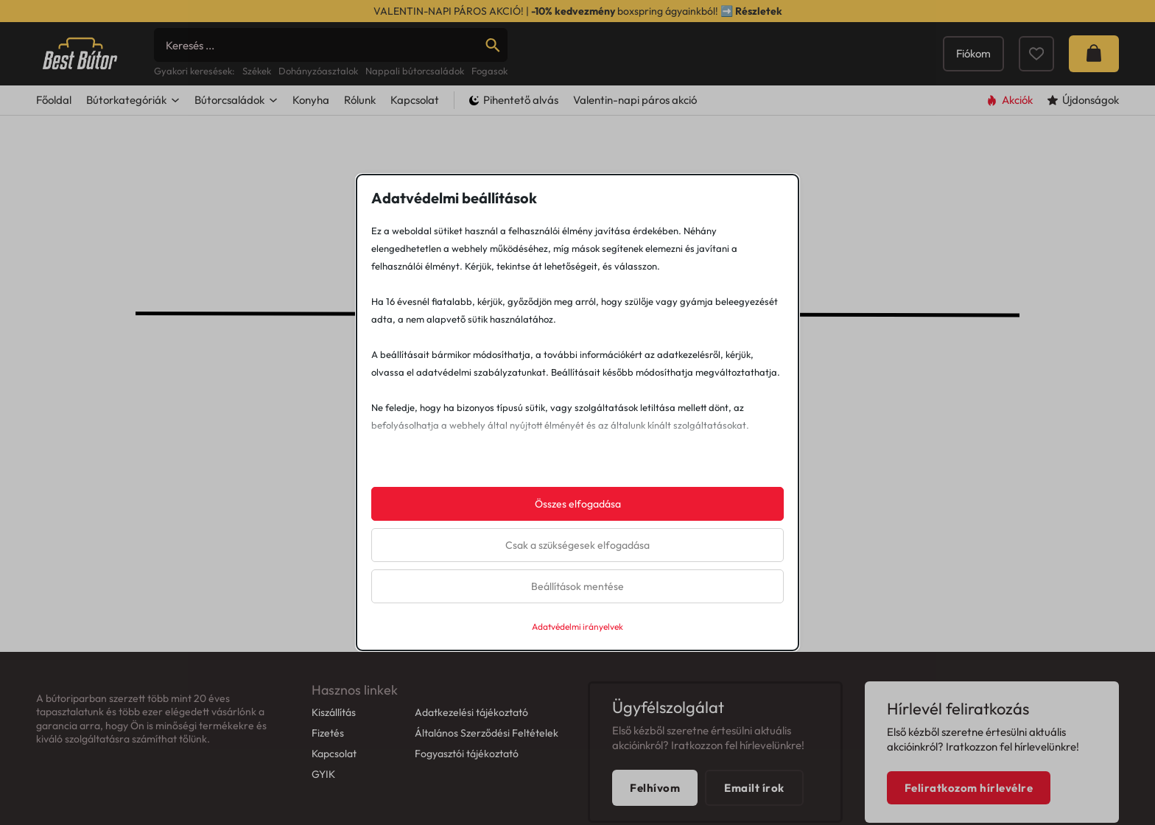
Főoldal (53, 159)
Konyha (310, 159)
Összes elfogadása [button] (578, 503)
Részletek (758, 11)
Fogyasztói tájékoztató (467, 812)
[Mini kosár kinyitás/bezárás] (1093, 83)
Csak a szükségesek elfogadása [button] (577, 545)
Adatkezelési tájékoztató (471, 771)
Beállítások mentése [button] (577, 586)
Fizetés (328, 791)
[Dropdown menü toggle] (175, 159)
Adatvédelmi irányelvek (577, 626)
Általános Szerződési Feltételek (486, 791)
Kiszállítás (334, 771)
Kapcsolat (414, 159)
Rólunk (360, 159)
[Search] (331, 74)
